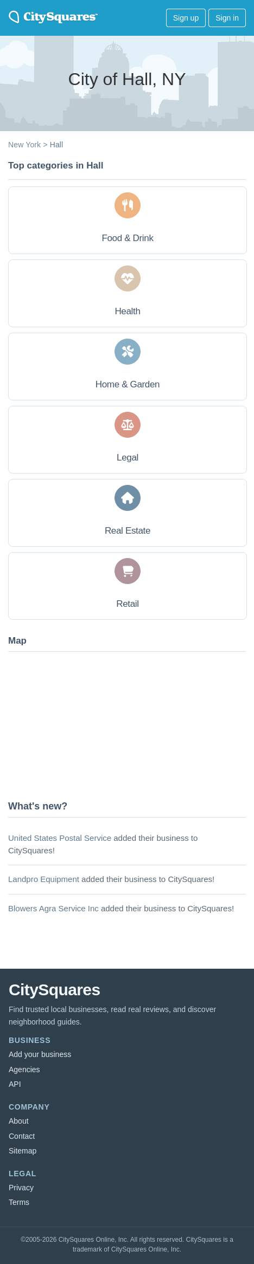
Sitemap (22, 1150)
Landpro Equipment (43, 879)
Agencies (24, 1069)
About (19, 1121)
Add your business (40, 1054)
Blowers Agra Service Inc (53, 908)
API (15, 1084)
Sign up (186, 18)
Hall (56, 144)
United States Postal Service (59, 837)
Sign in (227, 18)
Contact (22, 1136)
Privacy (21, 1187)
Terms (19, 1202)
